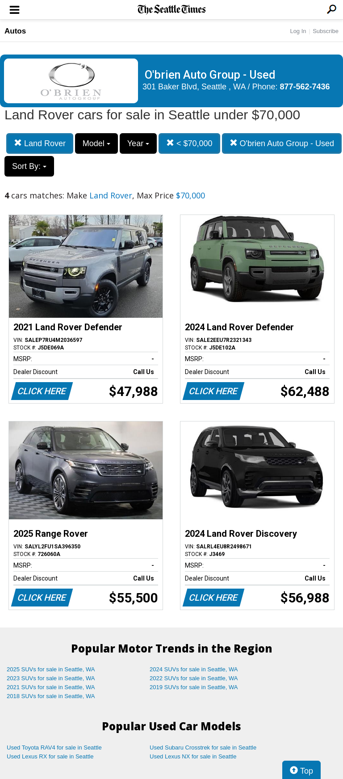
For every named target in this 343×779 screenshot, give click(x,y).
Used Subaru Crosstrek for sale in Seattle (203, 747)
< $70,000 (189, 143)
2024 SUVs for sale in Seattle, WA (194, 669)
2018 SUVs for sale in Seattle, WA (51, 696)
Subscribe (326, 31)
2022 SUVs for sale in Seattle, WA (194, 678)
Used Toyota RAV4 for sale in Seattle (54, 747)
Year (138, 143)
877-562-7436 (305, 86)
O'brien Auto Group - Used (282, 143)
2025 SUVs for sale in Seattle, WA (51, 669)
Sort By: (29, 166)
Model (96, 143)
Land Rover (40, 143)
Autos (15, 31)
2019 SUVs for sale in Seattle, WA (194, 687)
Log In (298, 31)
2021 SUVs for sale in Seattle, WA (51, 687)
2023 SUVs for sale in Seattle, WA (51, 678)
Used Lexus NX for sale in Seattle (193, 756)
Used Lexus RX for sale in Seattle (50, 756)
